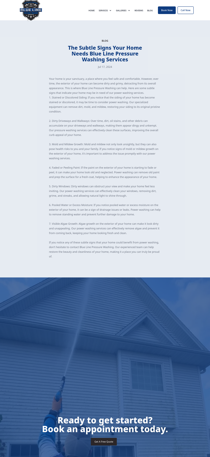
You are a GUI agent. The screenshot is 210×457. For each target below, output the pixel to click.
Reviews (139, 13)
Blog (150, 13)
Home (92, 13)
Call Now (185, 12)
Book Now (167, 12)
